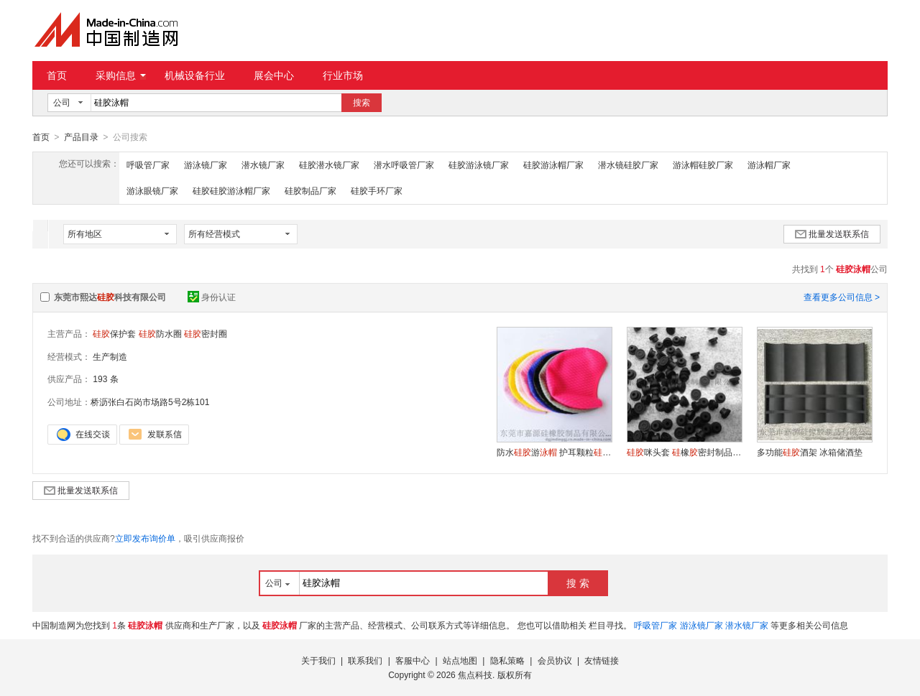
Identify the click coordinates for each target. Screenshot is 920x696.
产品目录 (81, 137)
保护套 (114, 333)
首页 (57, 75)
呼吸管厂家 (148, 164)
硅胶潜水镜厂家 (329, 164)
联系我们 (365, 660)
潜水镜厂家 (263, 164)
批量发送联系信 (832, 233)
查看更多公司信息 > (842, 297)
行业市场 (343, 75)
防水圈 (160, 333)
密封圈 (205, 333)
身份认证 (212, 297)
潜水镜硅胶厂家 (628, 164)
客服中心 (412, 660)
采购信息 (121, 75)
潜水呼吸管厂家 (404, 164)
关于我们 (318, 660)
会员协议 (555, 660)
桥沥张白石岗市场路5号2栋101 (150, 401)
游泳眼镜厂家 (152, 190)
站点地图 (460, 660)
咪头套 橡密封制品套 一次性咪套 (684, 452)
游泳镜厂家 (205, 164)
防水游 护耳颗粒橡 (554, 452)
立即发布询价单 (145, 538)
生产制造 (110, 356)
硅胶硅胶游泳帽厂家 (231, 190)
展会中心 (274, 75)
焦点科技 (475, 674)
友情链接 (601, 660)
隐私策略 (507, 660)
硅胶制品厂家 (310, 190)
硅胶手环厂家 (376, 190)
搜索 (361, 103)
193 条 (105, 378)
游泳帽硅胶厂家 (703, 164)
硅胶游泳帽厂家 (553, 164)
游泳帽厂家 (769, 164)
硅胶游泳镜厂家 (478, 164)
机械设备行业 (195, 75)
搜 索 (577, 582)
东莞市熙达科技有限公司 (110, 297)
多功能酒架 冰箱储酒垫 (809, 452)
